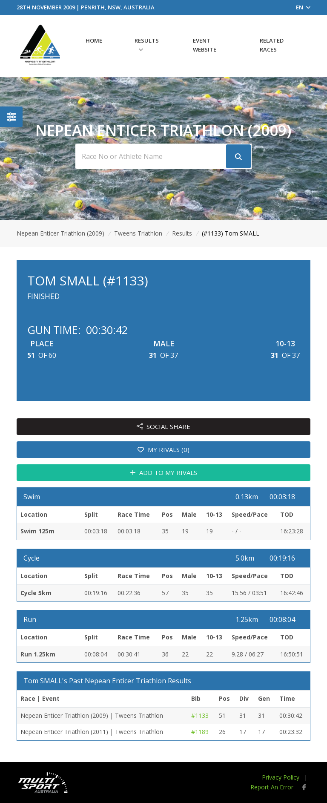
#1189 (200, 732)
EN (303, 7)
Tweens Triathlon (138, 233)
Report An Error (271, 787)
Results (147, 40)
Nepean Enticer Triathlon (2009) (60, 233)
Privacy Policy (280, 777)
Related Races (272, 45)
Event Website (204, 45)
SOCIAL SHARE (164, 426)
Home (94, 40)
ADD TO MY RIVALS (164, 472)
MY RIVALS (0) (163, 449)
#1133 (200, 715)
